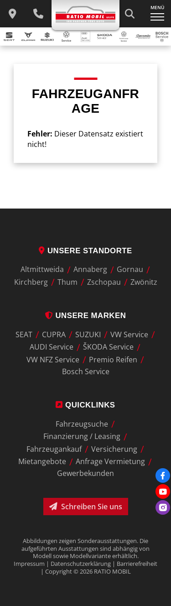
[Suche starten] (129, 13)
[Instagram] (162, 507)
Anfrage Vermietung (110, 462)
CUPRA (54, 334)
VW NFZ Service (52, 360)
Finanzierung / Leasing (81, 437)
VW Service (129, 334)
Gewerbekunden (85, 473)
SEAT (24, 334)
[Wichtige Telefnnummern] (38, 13)
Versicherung (114, 449)
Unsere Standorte (85, 250)
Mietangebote (42, 462)
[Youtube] (162, 491)
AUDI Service (51, 347)
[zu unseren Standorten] (12, 13)
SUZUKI (88, 334)
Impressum (29, 563)
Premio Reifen (113, 360)
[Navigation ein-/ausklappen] (157, 13)
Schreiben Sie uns (85, 507)
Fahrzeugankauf (54, 449)
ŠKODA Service (108, 347)
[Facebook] (162, 475)
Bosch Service (85, 371)
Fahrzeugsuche (82, 424)
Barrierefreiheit (137, 563)
